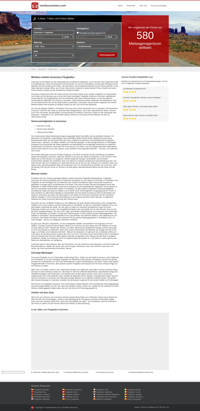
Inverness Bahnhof (72, 372)
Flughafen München (42, 397)
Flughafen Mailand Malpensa (107, 394)
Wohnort (81, 42)
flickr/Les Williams (148, 407)
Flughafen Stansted (42, 399)
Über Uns (143, 6)
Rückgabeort (83, 28)
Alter (36, 51)
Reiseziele (131, 6)
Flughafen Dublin (134, 390)
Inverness (101, 372)
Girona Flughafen (72, 399)
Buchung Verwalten (159, 6)
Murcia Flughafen (134, 399)
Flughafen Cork (102, 390)
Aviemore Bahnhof (137, 372)
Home (120, 6)
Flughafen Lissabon (42, 394)
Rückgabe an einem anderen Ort (92, 33)
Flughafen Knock (134, 392)
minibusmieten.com (53, 5)
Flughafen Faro (40, 392)
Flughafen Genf (71, 392)
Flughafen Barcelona (73, 390)
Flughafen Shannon (135, 397)
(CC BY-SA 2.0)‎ (162, 407)
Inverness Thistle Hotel (42, 372)
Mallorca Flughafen (104, 399)
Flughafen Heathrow (104, 392)
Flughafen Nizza (71, 397)
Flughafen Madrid (72, 394)
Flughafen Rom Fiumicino (106, 397)
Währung (38, 42)
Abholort (38, 28)
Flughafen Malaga (134, 394)
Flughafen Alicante (41, 390)
